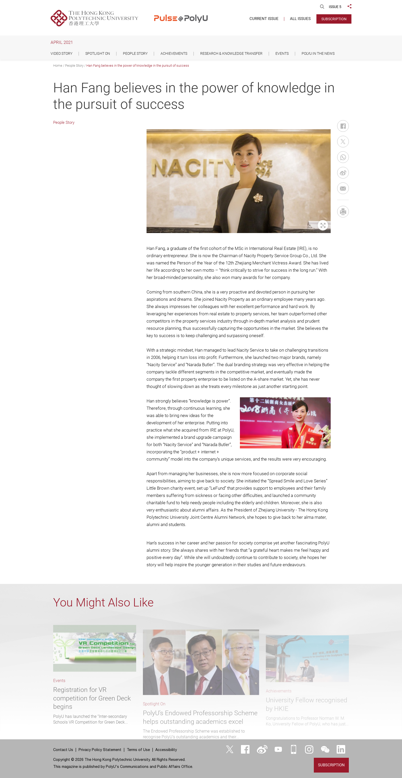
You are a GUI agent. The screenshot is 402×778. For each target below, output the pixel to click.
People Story (74, 65)
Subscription (333, 19)
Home (57, 65)
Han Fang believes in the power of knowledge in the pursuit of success (137, 65)
